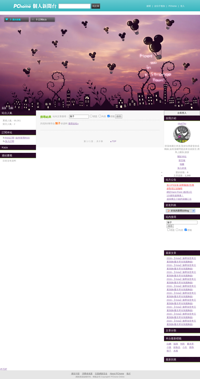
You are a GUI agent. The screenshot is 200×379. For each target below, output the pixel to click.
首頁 (4, 108)
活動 (11, 108)
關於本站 (181, 156)
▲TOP (112, 141)
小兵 (184, 347)
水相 (175, 350)
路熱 (191, 347)
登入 (182, 6)
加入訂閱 (9, 141)
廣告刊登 (75, 373)
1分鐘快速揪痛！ (175, 195)
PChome (173, 6)
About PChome (117, 373)
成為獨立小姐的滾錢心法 (179, 199)
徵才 (128, 373)
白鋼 (169, 343)
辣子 (169, 350)
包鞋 (182, 343)
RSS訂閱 (9, 137)
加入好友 (181, 168)
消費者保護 (87, 373)
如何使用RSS (22, 137)
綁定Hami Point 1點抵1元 (179, 192)
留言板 (182, 160)
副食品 (176, 347)
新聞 (148, 6)
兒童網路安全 (101, 373)
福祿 (175, 343)
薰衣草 (190, 343)
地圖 (182, 164)
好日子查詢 (159, 6)
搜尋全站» (73, 123)
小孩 (169, 347)
